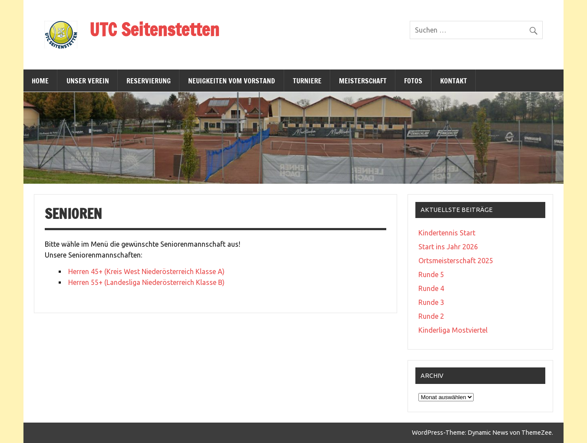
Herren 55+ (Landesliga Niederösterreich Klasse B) (146, 282)
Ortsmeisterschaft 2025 (455, 260)
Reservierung (148, 81)
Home (40, 81)
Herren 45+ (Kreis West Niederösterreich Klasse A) (146, 271)
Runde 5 (431, 274)
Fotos (413, 81)
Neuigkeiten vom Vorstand (231, 81)
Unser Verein (87, 81)
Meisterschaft (363, 81)
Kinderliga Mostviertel (453, 330)
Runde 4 (431, 288)
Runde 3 (431, 302)
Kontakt (453, 81)
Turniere (307, 81)
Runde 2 (431, 316)
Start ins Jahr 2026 (448, 247)
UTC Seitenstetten (154, 29)
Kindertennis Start (446, 233)
